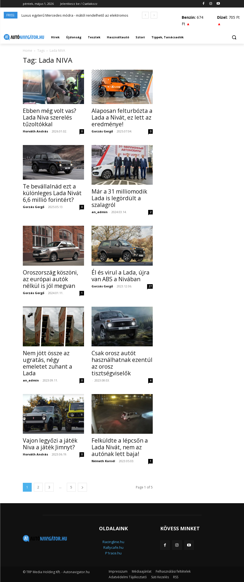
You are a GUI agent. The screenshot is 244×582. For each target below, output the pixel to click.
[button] (234, 37)
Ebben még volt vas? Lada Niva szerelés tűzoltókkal (49, 117)
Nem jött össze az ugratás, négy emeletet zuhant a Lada (47, 363)
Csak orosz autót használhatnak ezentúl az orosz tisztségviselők (122, 363)
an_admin (100, 212)
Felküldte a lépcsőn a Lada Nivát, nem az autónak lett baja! (120, 447)
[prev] (145, 15)
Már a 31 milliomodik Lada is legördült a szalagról (119, 198)
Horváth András (35, 131)
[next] (154, 15)
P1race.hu (113, 553)
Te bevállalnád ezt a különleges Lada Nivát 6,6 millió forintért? (52, 193)
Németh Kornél (103, 461)
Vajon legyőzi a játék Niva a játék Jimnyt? (50, 444)
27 (150, 286)
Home (27, 50)
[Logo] (24, 37)
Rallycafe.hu (113, 547)
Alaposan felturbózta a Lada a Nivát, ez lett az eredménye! (122, 117)
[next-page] (82, 487)
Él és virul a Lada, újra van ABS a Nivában (121, 276)
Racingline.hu (113, 541)
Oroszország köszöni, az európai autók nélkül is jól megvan (50, 279)
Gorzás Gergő (102, 131)
